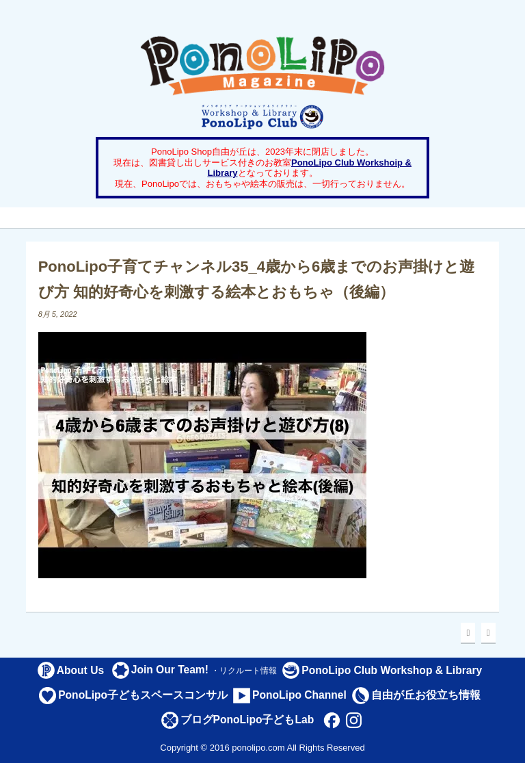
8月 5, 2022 (57, 314)
